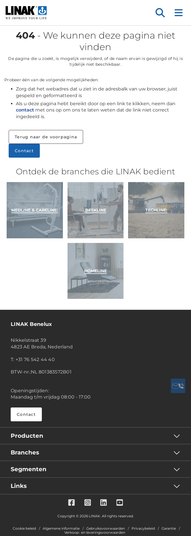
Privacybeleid (143, 528)
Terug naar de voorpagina (46, 136)
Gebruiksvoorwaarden (105, 528)
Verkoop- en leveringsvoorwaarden (94, 533)
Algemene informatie (61, 528)
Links (19, 485)
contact (25, 110)
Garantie (169, 528)
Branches (25, 452)
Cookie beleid (24, 528)
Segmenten (28, 469)
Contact (24, 150)
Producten (27, 435)
